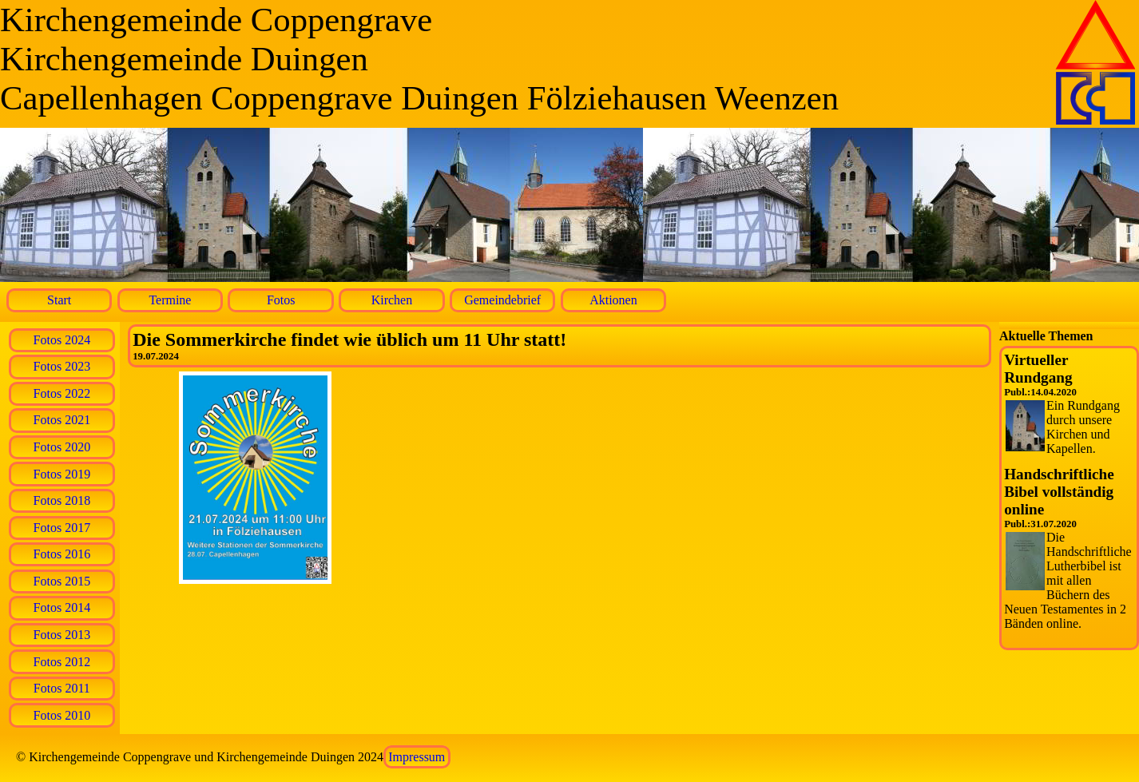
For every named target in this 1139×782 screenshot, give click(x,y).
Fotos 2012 (62, 662)
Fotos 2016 (62, 554)
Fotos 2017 (62, 527)
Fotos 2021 (62, 420)
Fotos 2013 (62, 634)
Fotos (281, 300)
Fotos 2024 (62, 340)
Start (59, 300)
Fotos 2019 (62, 474)
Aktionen (613, 300)
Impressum (416, 757)
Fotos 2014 (62, 607)
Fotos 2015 (62, 581)
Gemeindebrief (502, 300)
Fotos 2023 (62, 366)
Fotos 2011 (62, 688)
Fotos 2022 (62, 393)
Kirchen (392, 300)
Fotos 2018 (62, 500)
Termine (170, 300)
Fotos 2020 (62, 447)
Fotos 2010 (62, 715)
